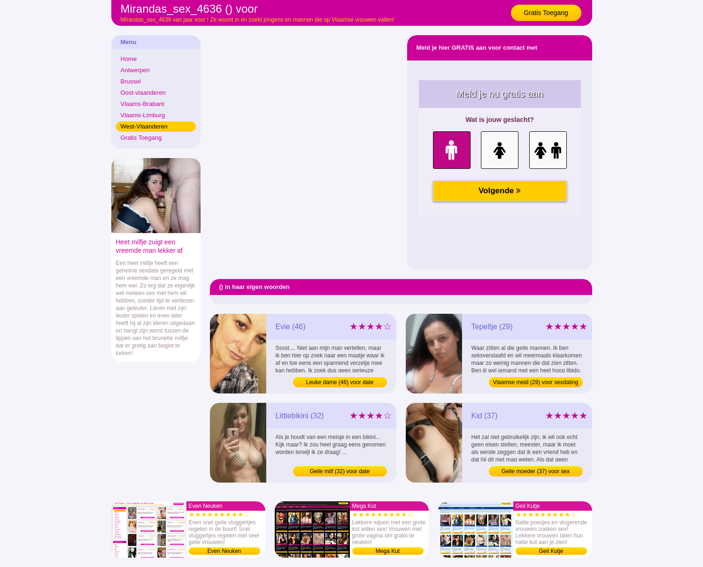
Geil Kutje (551, 551)
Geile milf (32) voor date (339, 471)
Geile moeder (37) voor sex (536, 471)
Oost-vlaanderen (143, 92)
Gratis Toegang (546, 12)
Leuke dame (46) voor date (339, 382)
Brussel (131, 81)
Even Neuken (224, 551)
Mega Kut (388, 551)
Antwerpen (135, 70)
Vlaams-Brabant (142, 103)
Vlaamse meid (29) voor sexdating (535, 382)
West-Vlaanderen (144, 126)
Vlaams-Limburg (143, 115)
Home (129, 58)
